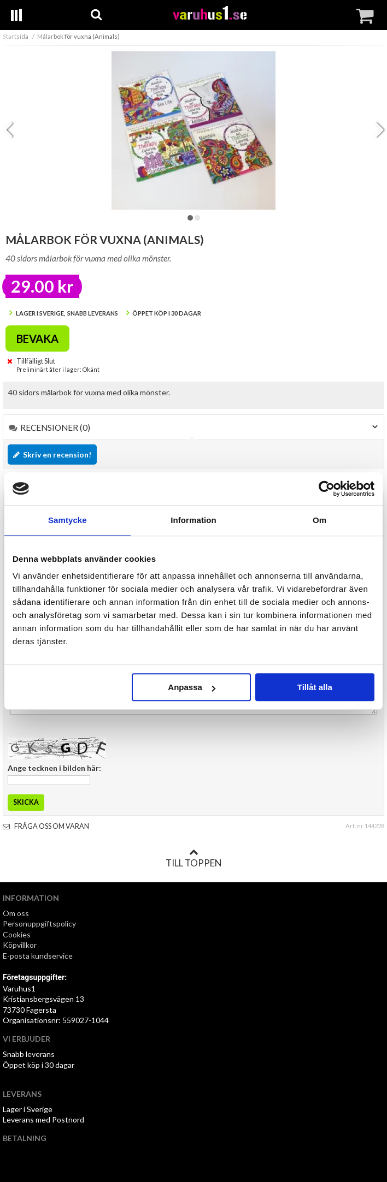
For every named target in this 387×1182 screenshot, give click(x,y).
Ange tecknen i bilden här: (54, 768)
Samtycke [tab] (67, 520)
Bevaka (37, 338)
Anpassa (191, 687)
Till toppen (193, 858)
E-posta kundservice (38, 955)
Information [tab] (193, 520)
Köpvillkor (20, 944)
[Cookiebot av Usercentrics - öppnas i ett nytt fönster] (326, 488)
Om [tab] (319, 520)
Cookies (17, 934)
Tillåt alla (314, 687)
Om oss (16, 913)
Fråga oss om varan (46, 826)
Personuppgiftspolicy (39, 923)
